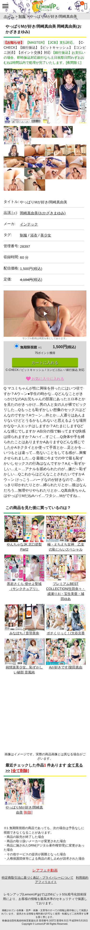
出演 (10, 212)
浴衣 (33, 235)
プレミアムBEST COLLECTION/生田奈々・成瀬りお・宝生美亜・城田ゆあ (66, 578)
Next (80, 96)
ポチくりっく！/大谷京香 (66, 619)
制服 (22, 16)
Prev (10, 96)
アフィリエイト (46, 882)
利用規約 (82, 877)
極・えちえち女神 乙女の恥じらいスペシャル (66, 533)
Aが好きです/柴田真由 (66, 653)
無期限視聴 (31, 347)
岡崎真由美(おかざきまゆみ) (43, 213)
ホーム (9, 16)
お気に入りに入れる (45, 379)
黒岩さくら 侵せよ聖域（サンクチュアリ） (24, 573)
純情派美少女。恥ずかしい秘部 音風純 (24, 656)
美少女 (45, 235)
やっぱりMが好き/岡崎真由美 (24, 796)
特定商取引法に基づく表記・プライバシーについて (37, 877)
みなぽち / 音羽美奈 (24, 619)
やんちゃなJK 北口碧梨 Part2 (24, 533)
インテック (29, 224)
